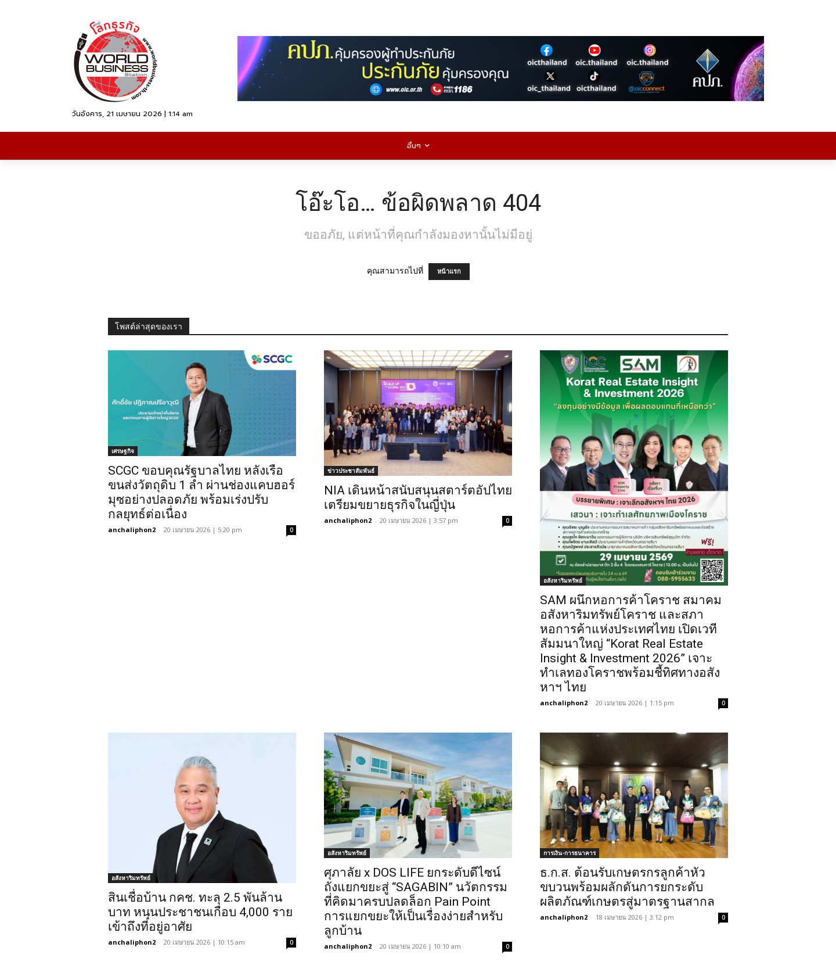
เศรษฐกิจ (122, 451)
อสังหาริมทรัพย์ (562, 580)
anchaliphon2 (132, 529)
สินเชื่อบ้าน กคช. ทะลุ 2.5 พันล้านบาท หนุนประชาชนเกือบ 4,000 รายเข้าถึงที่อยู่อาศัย (200, 912)
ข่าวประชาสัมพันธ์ (350, 471)
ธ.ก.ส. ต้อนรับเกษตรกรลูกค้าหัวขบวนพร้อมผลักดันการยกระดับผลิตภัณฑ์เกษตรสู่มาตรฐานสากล (627, 887)
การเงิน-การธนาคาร (569, 853)
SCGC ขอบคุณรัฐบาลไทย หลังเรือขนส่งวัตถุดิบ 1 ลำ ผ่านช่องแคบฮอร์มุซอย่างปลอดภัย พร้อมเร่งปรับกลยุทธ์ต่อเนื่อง (201, 492)
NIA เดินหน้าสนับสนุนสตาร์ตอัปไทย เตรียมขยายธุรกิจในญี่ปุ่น (418, 497)
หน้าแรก (449, 271)
